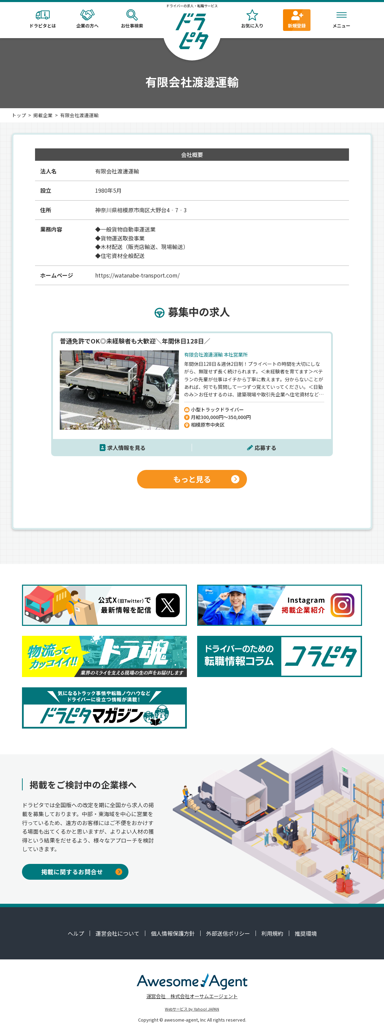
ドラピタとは (42, 19)
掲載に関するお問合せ (81, 871)
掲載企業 (43, 115)
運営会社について (117, 933)
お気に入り (252, 19)
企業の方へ (87, 19)
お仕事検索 (132, 19)
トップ (19, 115)
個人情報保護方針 (173, 933)
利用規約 (272, 933)
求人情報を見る (126, 447)
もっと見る (206, 478)
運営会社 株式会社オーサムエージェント (192, 996)
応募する (265, 447)
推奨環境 (306, 933)
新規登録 (296, 19)
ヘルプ (76, 933)
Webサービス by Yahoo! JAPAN (192, 1009)
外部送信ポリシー (228, 933)
